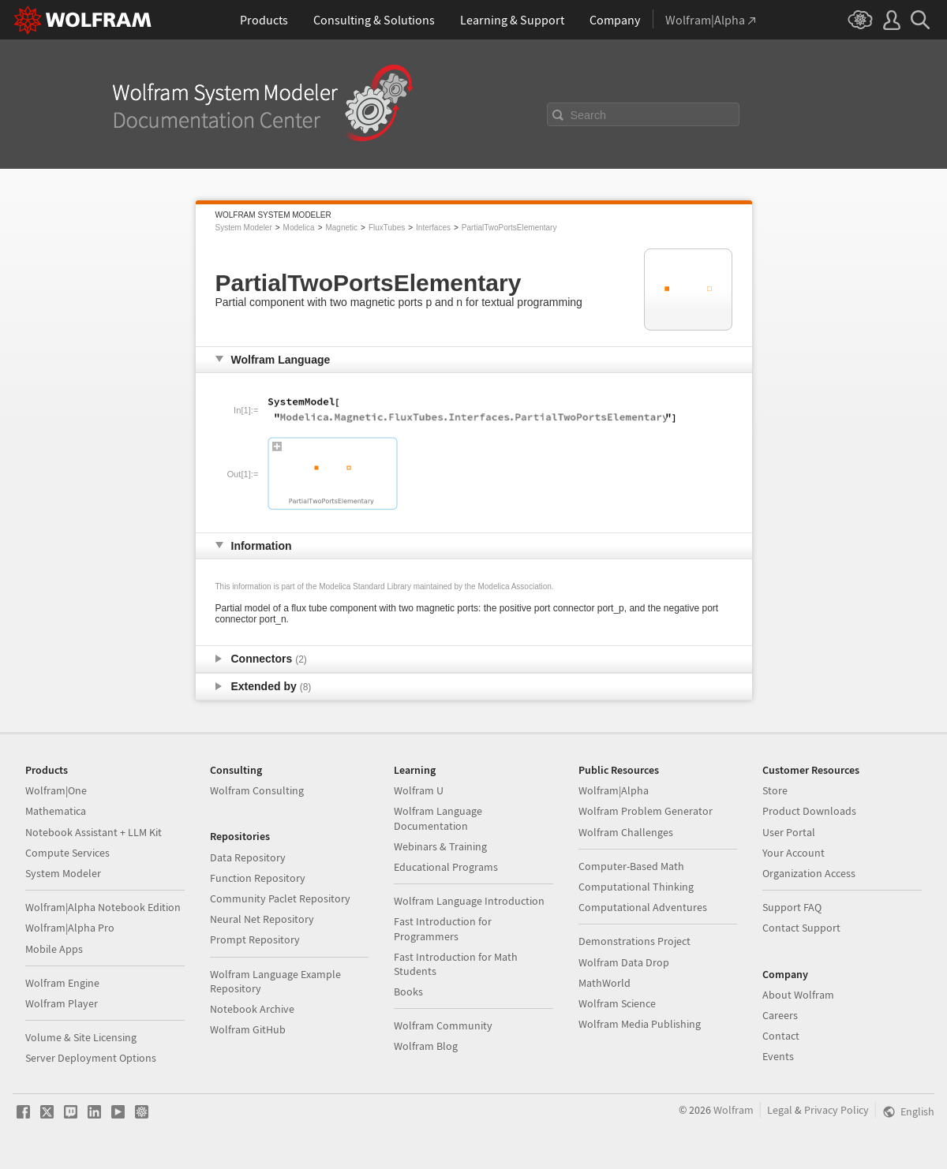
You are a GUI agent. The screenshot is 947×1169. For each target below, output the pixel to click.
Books (408, 991)
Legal (779, 1110)
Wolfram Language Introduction (469, 901)
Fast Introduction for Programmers (443, 928)
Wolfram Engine (62, 983)
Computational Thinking (636, 887)
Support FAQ (792, 907)
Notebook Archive (252, 1009)
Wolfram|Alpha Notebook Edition (103, 907)
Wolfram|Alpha (613, 790)
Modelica (299, 227)
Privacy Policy (836, 1110)
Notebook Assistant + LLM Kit (93, 832)
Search (589, 115)
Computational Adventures (642, 907)
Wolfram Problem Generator (645, 811)
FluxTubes (387, 227)
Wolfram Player (61, 1003)
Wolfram (733, 1110)
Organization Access (808, 873)
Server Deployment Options (90, 1058)
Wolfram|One (56, 790)
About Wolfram (798, 995)
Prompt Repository (255, 939)
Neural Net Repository (262, 919)
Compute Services (67, 853)
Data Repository (248, 857)
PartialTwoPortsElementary (509, 227)
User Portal (788, 832)
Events (778, 1056)
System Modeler (243, 227)
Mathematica (55, 811)
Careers (780, 1015)
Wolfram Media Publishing (639, 1024)
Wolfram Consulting (257, 790)
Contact (780, 1036)
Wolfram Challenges (625, 832)
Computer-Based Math (631, 866)
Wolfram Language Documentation (438, 818)
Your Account (793, 853)
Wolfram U (419, 790)
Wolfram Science (617, 1003)
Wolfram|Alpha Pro (69, 928)
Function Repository (257, 878)
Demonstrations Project (634, 941)
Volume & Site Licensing (81, 1037)
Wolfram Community (443, 1025)
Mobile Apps (54, 949)
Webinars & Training (440, 846)
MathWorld (604, 983)
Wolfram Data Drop (623, 962)
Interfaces (433, 227)
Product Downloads (809, 811)
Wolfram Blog (426, 1046)
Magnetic (341, 227)
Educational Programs (446, 867)
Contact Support (801, 928)
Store (775, 790)
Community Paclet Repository (280, 898)
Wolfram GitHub (248, 1029)
